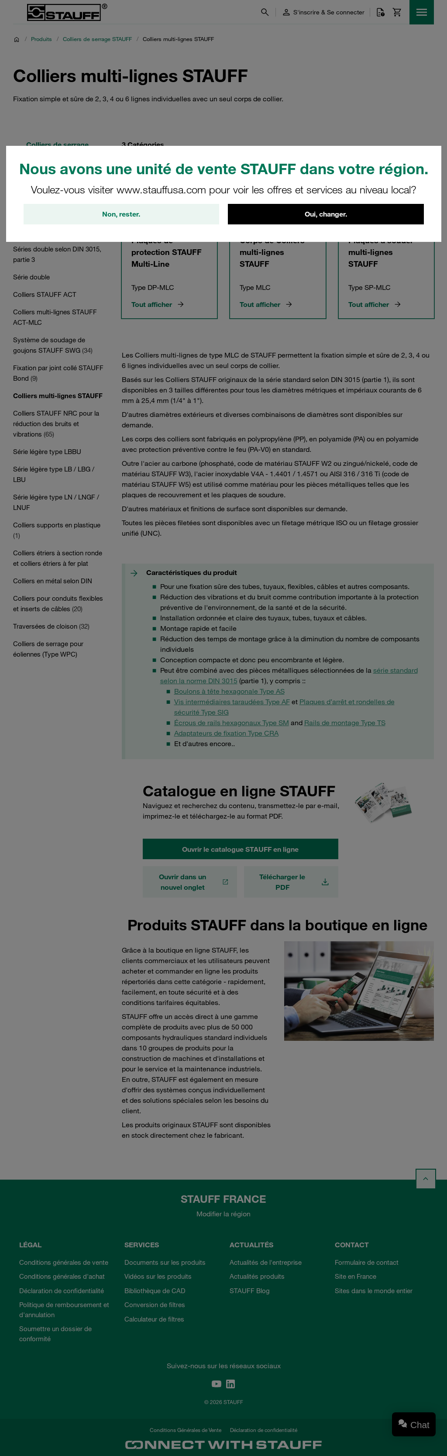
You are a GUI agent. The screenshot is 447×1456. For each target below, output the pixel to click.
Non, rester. (121, 214)
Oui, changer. (326, 214)
